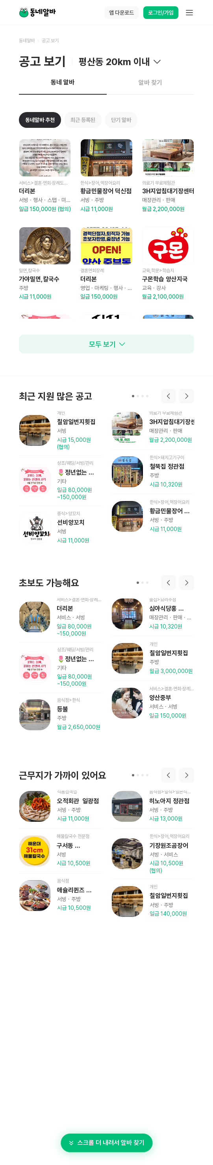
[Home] (37, 12)
